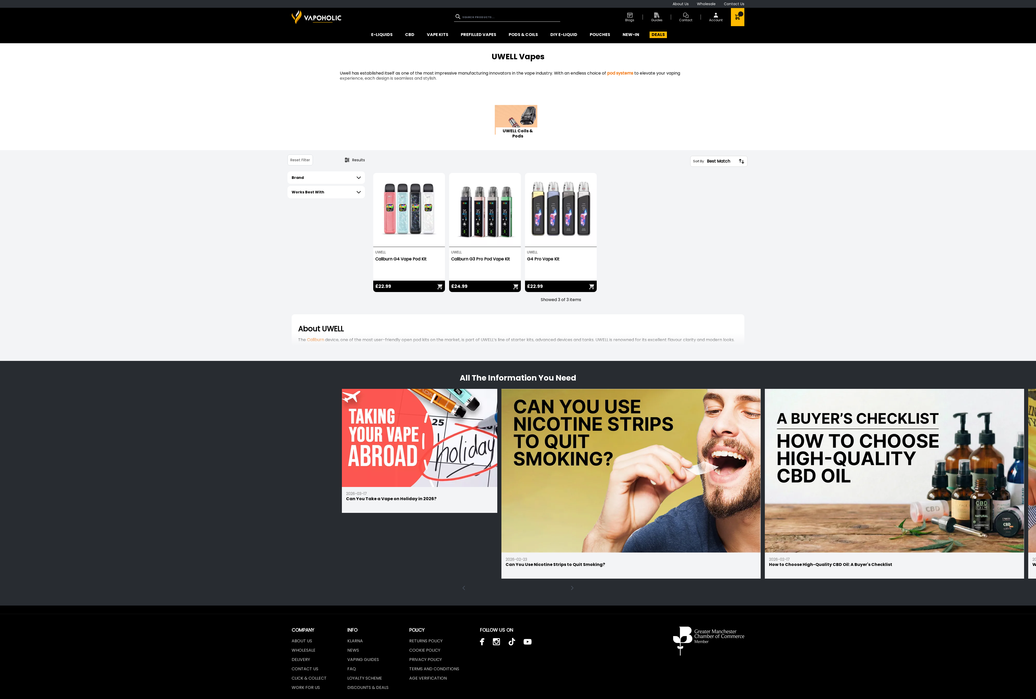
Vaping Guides (363, 659)
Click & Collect (309, 678)
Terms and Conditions (434, 669)
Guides (657, 17)
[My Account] (716, 17)
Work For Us (306, 687)
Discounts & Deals (367, 687)
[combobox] (507, 17)
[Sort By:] (721, 161)
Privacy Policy (425, 659)
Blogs (629, 17)
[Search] (458, 16)
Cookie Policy (424, 650)
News (353, 650)
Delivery (301, 659)
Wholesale (706, 3)
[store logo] (316, 17)
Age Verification (428, 678)
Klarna (355, 641)
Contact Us (734, 3)
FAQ (351, 669)
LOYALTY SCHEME (364, 678)
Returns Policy (426, 641)
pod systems (620, 73)
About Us (681, 3)
